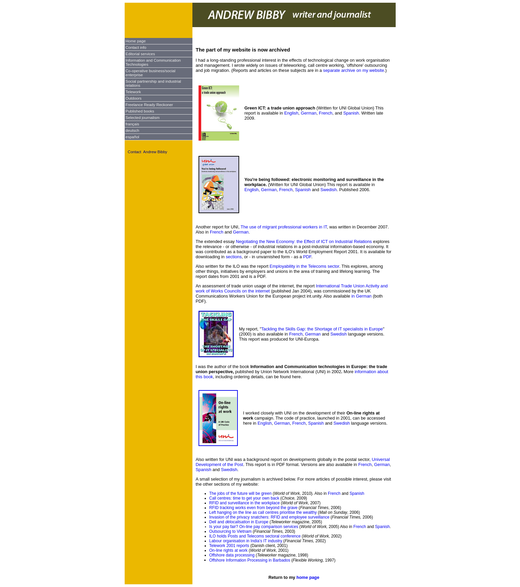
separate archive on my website (353, 70)
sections (234, 256)
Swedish (328, 189)
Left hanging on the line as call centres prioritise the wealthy (263, 512)
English (291, 113)
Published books (140, 111)
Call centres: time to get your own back (244, 498)
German (308, 113)
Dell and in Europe (239, 522)
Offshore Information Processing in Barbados (249, 560)
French (325, 113)
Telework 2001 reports (229, 545)
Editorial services (140, 54)
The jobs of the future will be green (241, 493)
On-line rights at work (228, 550)
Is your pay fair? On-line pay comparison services (253, 526)
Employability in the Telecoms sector (304, 266)
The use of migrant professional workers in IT (284, 226)
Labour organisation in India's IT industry (246, 541)
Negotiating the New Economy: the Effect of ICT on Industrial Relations (304, 241)
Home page (136, 41)
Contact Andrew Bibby (147, 152)
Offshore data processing (232, 555)
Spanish (351, 113)
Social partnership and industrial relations (153, 83)
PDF (307, 256)
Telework (133, 92)
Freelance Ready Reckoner (149, 105)
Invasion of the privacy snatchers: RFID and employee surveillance (270, 517)
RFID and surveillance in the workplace (244, 503)
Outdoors (134, 98)
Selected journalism (143, 118)
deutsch (132, 130)
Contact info (136, 47)
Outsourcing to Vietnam (230, 531)
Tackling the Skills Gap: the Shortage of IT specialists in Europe (322, 328)
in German (361, 296)
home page (307, 577)
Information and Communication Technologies (153, 62)
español (132, 137)
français (132, 124)
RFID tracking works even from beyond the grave (253, 507)
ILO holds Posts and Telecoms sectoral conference (255, 536)
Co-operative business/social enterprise (150, 73)
